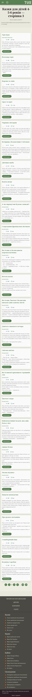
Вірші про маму (11, 646)
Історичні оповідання (12, 682)
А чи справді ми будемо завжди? (15, 204)
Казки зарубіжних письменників (15, 620)
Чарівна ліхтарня (9, 123)
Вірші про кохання (12, 644)
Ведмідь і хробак (9, 562)
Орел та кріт (7, 102)
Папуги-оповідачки (10, 495)
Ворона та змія (8, 81)
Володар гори (7, 57)
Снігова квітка (8, 350)
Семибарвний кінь (9, 540)
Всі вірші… (9, 649)
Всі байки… (10, 668)
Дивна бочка (7, 447)
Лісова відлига (8, 472)
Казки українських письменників (15, 617)
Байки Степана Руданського (14, 665)
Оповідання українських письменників (17, 674)
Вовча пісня (7, 182)
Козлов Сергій (5, 206)
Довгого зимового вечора (12, 326)
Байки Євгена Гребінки (13, 660)
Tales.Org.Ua (9, 691)
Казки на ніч (10, 627)
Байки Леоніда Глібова (13, 655)
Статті (16, 609)
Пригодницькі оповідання (13, 684)
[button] (3, 2)
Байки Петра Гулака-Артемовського (16, 663)
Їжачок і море (8, 399)
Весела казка (7, 276)
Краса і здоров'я (16, 695)
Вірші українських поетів (13, 636)
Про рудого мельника (11, 517)
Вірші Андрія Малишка (13, 641)
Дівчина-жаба (8, 163)
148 (23, 584)
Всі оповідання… (11, 687)
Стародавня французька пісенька (16, 226)
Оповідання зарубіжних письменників (17, 677)
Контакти (16, 606)
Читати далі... (6, 51)
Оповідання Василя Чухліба (14, 679)
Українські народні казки (16, 599)
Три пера (6, 35)
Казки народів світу (12, 625)
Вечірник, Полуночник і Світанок (15, 142)
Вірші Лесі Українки (12, 639)
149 (26, 584)
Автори (16, 602)
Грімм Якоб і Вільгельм (7, 37)
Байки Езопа (10, 658)
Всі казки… (10, 630)
